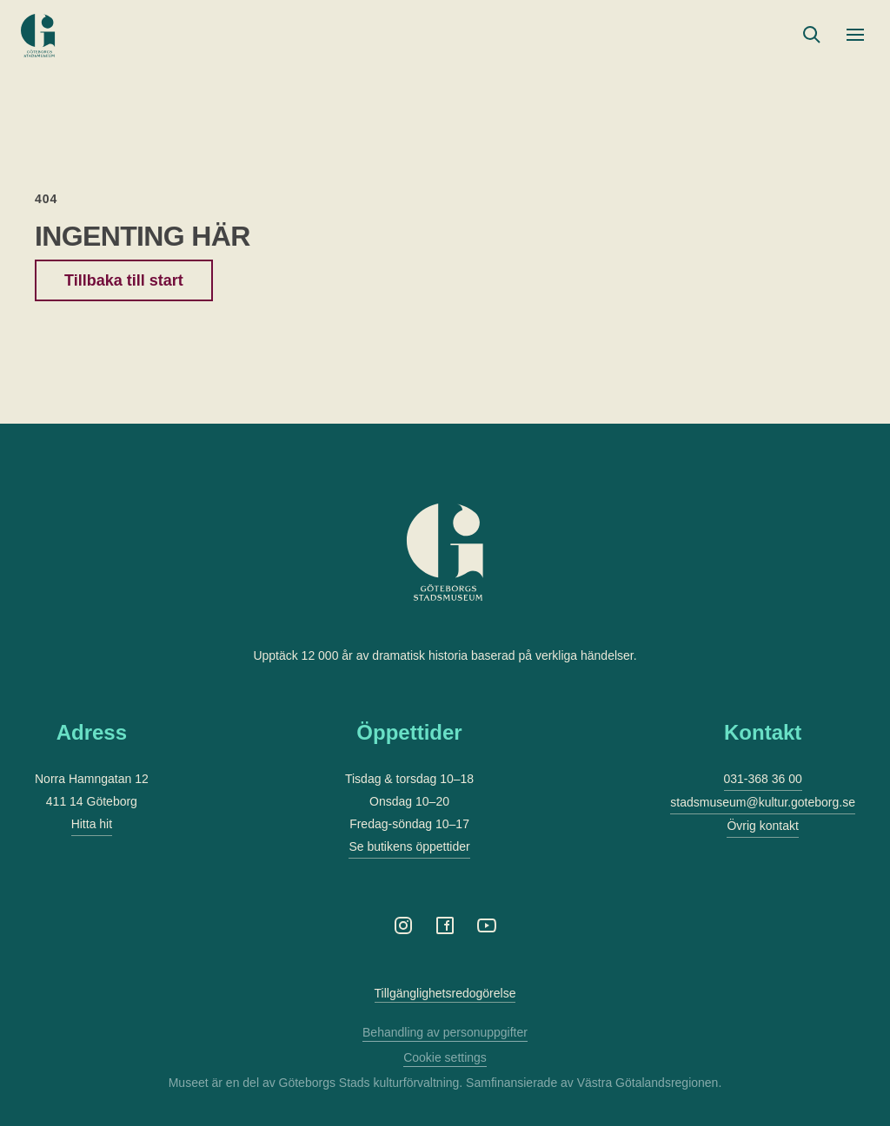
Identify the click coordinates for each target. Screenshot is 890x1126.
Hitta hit (91, 824)
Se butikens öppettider (409, 846)
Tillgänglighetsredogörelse (445, 993)
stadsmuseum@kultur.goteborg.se (762, 802)
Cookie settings (445, 1057)
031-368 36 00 (763, 779)
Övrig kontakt (762, 826)
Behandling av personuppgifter (445, 1032)
